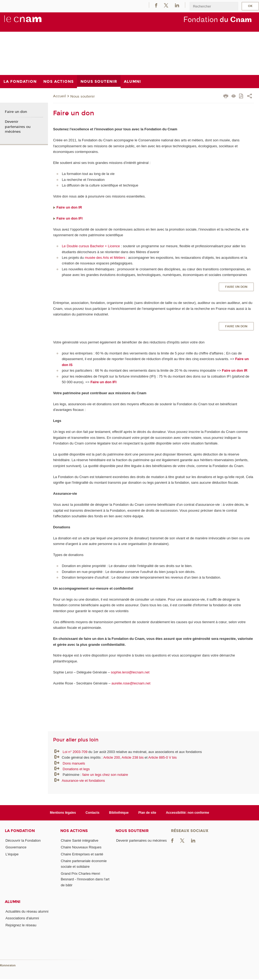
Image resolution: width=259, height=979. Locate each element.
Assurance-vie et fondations (83, 781)
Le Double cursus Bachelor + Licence (91, 246)
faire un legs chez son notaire (105, 775)
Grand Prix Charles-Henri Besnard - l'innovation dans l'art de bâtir (85, 879)
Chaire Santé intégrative (79, 840)
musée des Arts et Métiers (105, 258)
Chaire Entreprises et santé (82, 854)
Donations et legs (76, 769)
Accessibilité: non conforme (187, 813)
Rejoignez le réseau (20, 925)
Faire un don (236, 287)
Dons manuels (74, 763)
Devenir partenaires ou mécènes (17, 127)
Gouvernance (15, 847)
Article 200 (111, 757)
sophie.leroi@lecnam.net (130, 672)
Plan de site (147, 813)
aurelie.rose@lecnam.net (130, 683)
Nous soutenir (82, 96)
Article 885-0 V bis (162, 757)
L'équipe (12, 854)
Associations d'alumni (22, 918)
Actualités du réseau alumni (26, 911)
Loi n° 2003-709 (76, 752)
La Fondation (20, 831)
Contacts (92, 813)
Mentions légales (63, 813)
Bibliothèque (119, 813)
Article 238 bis (133, 757)
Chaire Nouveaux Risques (81, 847)
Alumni (12, 901)
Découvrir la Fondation (23, 840)
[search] (214, 6)
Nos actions (74, 831)
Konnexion (8, 965)
